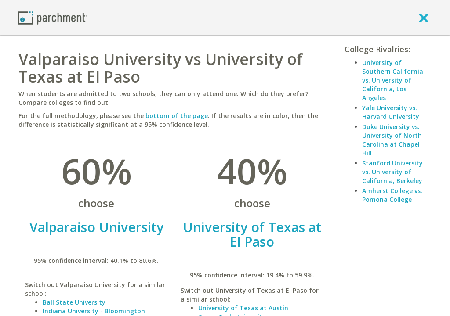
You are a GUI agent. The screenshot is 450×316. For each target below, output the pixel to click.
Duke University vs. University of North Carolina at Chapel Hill (392, 139)
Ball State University (74, 302)
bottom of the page (176, 115)
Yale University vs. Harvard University (390, 112)
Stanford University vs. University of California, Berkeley (392, 172)
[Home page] (52, 17)
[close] (423, 17)
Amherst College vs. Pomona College (392, 195)
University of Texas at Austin (243, 308)
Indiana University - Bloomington (94, 311)
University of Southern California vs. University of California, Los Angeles (392, 80)
